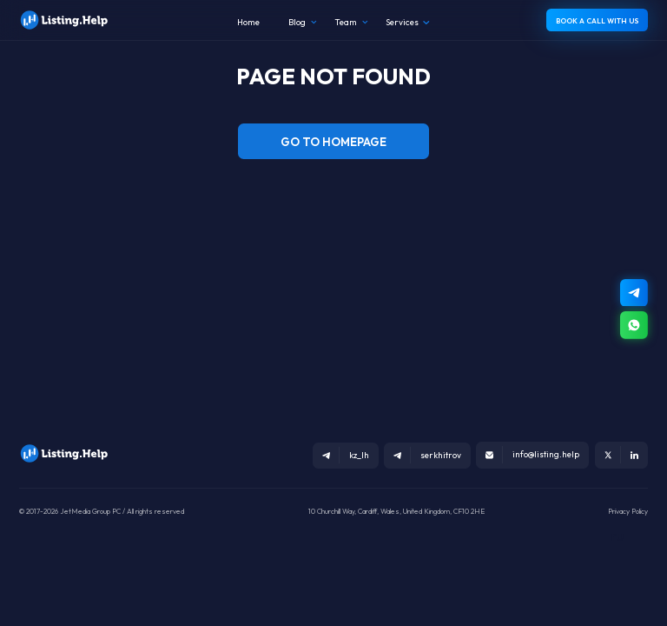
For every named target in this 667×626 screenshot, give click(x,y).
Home (248, 22)
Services (402, 22)
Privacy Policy (628, 511)
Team (345, 22)
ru (617, 535)
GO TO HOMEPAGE (333, 142)
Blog (297, 22)
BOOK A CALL (597, 21)
